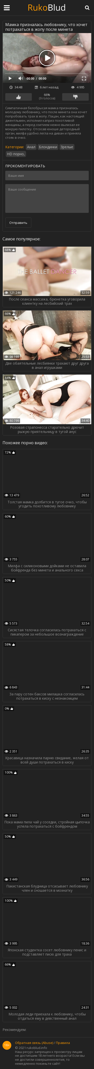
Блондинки (48, 146)
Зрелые (67, 146)
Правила (63, 1043)
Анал (31, 146)
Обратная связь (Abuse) (34, 1043)
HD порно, (16, 153)
